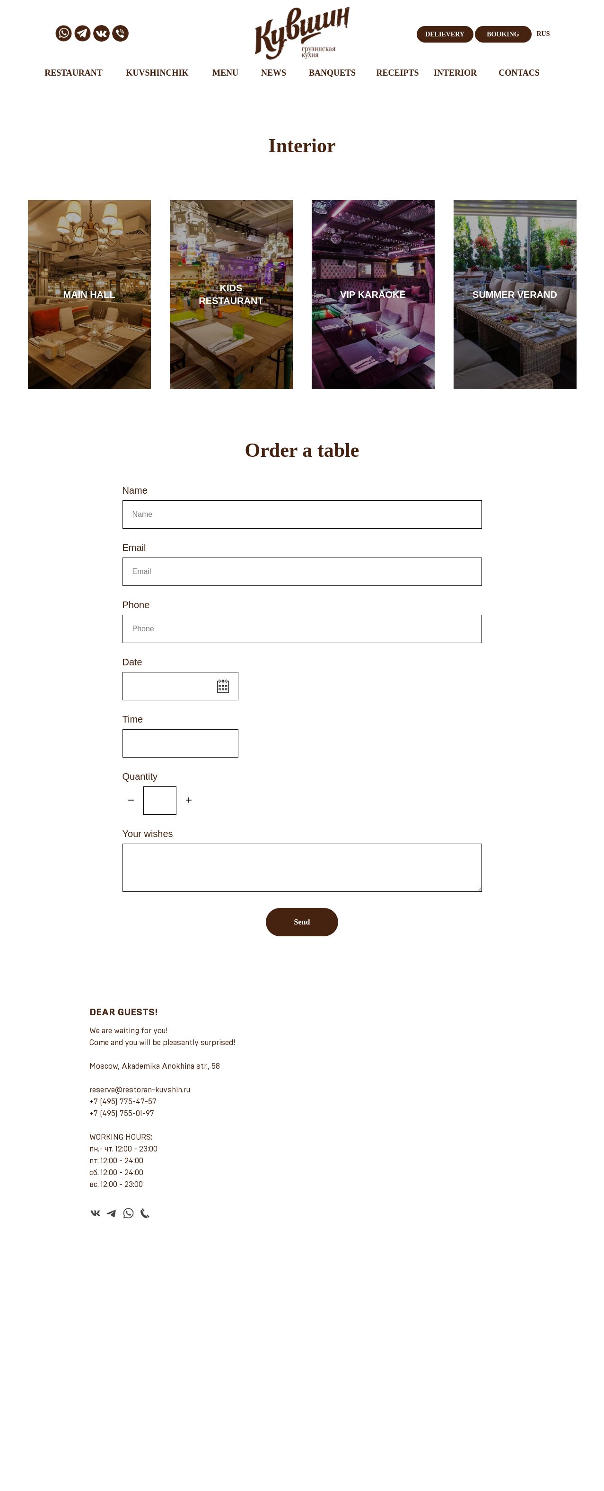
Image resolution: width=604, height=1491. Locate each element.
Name (135, 490)
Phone (136, 605)
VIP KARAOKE (373, 294)
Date (132, 662)
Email (134, 547)
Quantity (140, 776)
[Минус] (131, 800)
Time (133, 719)
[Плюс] (188, 800)
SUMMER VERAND (515, 294)
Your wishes (148, 833)
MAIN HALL (89, 294)
